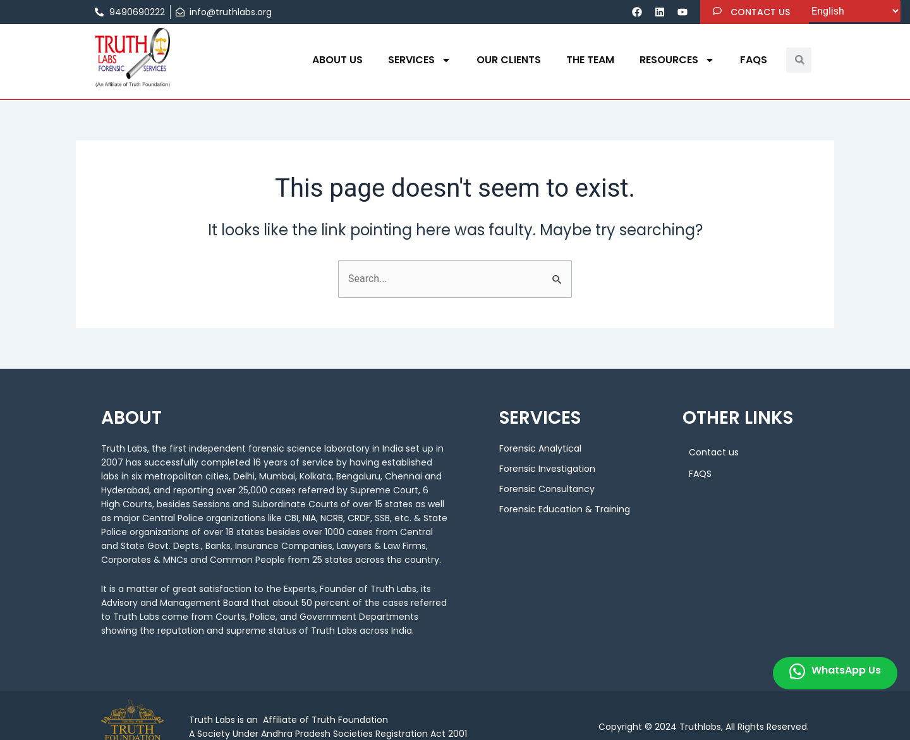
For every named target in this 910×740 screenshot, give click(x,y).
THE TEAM (590, 59)
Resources (677, 60)
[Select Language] (853, 11)
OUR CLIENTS (508, 59)
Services (419, 60)
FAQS (753, 59)
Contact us (714, 452)
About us (337, 59)
